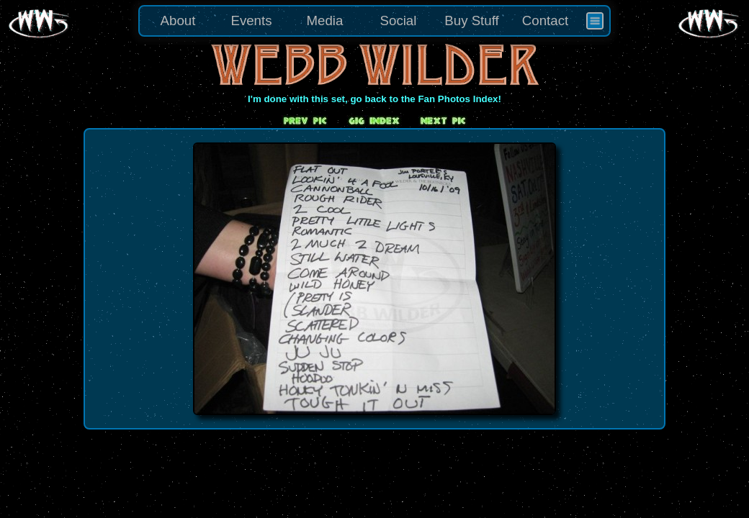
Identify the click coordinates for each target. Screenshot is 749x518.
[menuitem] (595, 20)
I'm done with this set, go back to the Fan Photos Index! (374, 99)
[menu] (374, 21)
